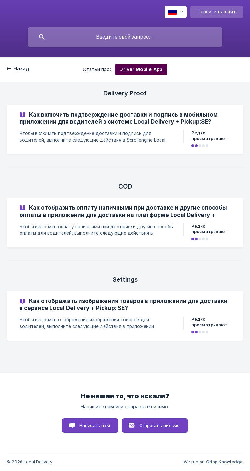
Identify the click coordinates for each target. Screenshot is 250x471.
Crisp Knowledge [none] (224, 461)
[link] (125, 129)
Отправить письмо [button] (159, 425)
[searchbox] (125, 37)
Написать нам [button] (94, 425)
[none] (176, 12)
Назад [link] (21, 69)
